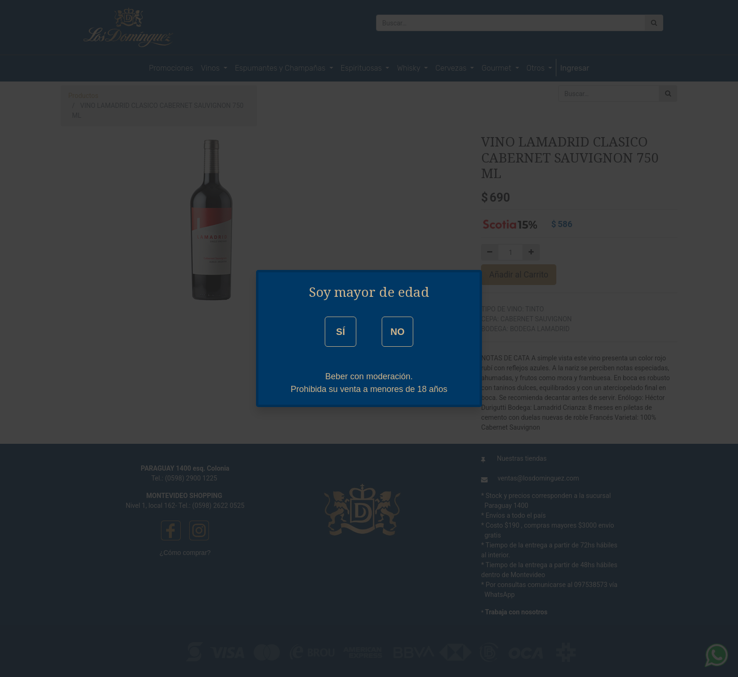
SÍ (340, 331)
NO (397, 331)
